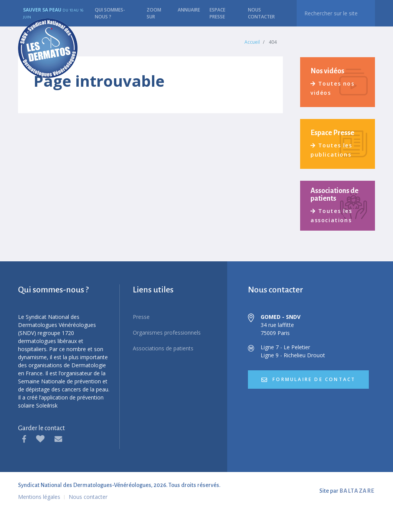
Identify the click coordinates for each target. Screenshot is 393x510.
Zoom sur (154, 13)
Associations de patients (163, 348)
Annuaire (189, 10)
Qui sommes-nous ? (110, 13)
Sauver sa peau (53, 13)
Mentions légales (39, 496)
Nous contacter (261, 13)
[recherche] (336, 13)
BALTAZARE (357, 491)
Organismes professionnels (167, 332)
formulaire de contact (308, 379)
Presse (141, 316)
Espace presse (217, 13)
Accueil (252, 42)
